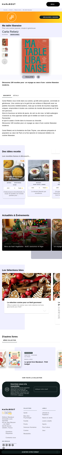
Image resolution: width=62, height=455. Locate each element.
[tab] (7, 95)
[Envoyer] (55, 389)
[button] (50, 17)
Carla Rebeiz (10, 31)
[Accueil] (9, 4)
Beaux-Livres (18, 10)
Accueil (5, 10)
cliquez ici (20, 394)
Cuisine (11, 10)
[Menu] (53, 4)
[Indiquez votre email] (43, 389)
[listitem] (3, 445)
